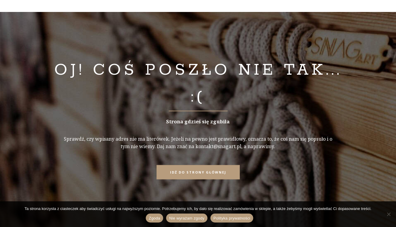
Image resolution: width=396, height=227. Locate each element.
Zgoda (154, 218)
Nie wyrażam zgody (186, 218)
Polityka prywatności (231, 218)
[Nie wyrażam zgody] (389, 214)
